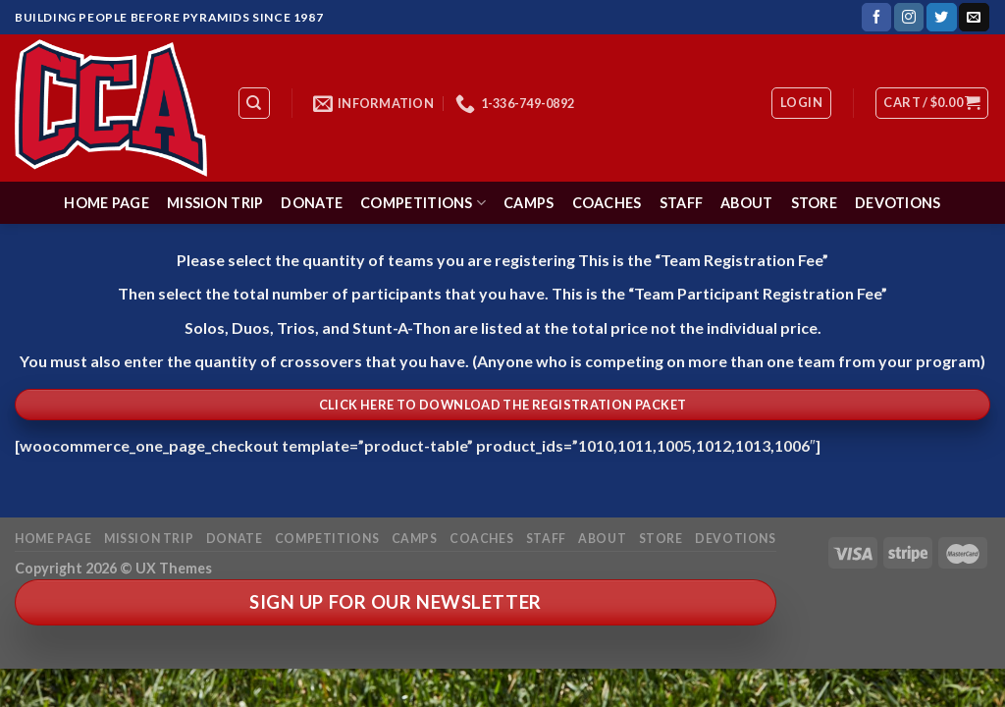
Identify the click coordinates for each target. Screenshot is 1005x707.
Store (814, 202)
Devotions (898, 202)
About (746, 202)
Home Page (106, 202)
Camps (528, 202)
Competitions (423, 202)
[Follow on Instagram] (909, 17)
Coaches (607, 202)
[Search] (254, 103)
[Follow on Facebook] (876, 17)
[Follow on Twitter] (941, 17)
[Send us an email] (973, 17)
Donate (312, 202)
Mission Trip (215, 202)
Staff (681, 202)
